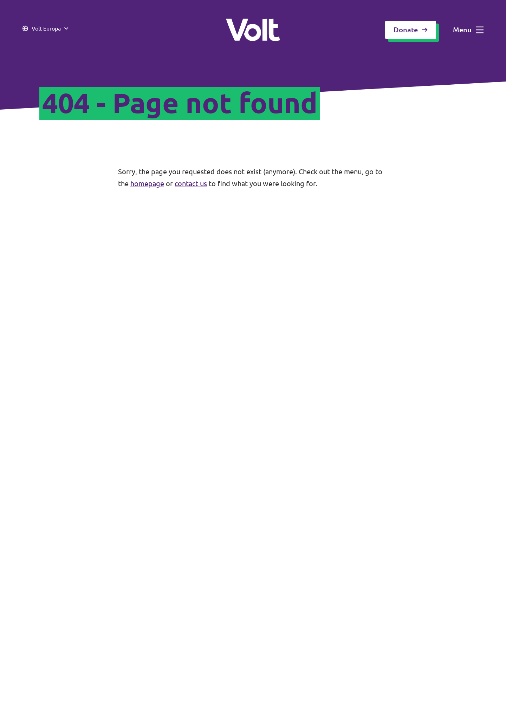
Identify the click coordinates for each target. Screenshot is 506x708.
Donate (411, 30)
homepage (147, 184)
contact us (191, 184)
